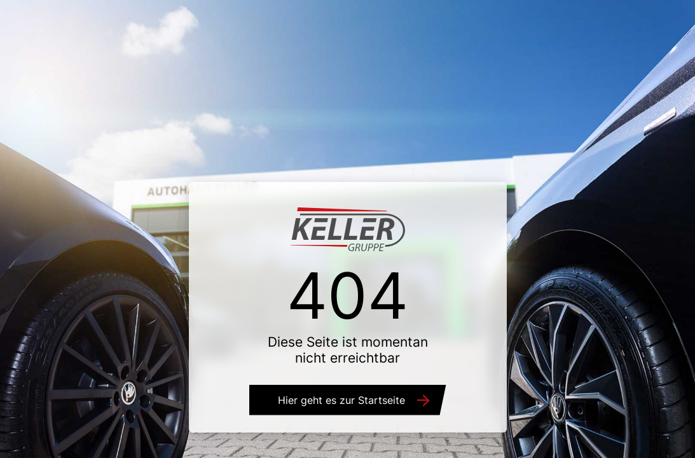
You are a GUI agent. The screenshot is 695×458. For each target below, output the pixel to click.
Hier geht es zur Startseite (341, 400)
